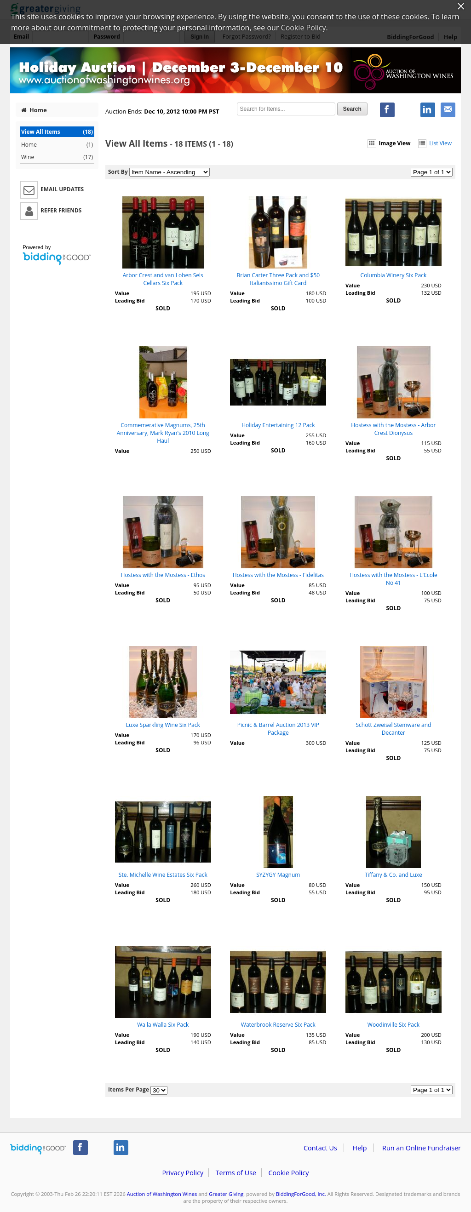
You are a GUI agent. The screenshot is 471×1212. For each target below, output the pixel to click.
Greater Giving (226, 1193)
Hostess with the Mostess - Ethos (163, 575)
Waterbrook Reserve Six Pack (278, 1025)
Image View (389, 143)
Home (34, 110)
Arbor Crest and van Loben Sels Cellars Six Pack (163, 279)
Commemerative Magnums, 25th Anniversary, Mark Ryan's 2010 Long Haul (163, 433)
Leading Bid (130, 300)
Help (359, 1147)
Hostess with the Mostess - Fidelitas (278, 575)
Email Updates (52, 190)
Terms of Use (236, 1172)
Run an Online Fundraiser (421, 1147)
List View (435, 143)
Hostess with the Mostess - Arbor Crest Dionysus (393, 429)
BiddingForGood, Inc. (301, 1193)
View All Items (57, 132)
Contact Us (320, 1147)
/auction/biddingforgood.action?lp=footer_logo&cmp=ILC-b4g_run (38, 1149)
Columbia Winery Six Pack (394, 275)
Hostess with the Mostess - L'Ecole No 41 (393, 579)
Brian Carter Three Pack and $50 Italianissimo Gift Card (278, 279)
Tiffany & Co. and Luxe (393, 875)
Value (122, 293)
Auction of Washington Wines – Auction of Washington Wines (235, 70)
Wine (57, 157)
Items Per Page (128, 1089)
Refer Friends (50, 211)
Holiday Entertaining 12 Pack (278, 425)
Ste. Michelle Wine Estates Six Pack (163, 875)
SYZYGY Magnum (278, 875)
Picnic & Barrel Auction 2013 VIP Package (278, 729)
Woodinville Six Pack (393, 1025)
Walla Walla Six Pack (163, 1025)
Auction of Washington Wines (162, 1193)
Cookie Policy (288, 1172)
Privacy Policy (182, 1172)
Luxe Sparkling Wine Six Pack (163, 725)
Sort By (118, 172)
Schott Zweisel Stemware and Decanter (393, 729)
